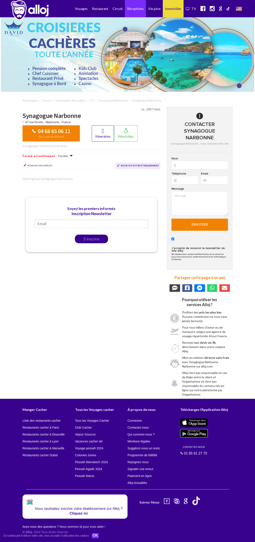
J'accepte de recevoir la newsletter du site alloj (198, 249)
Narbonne (52, 122)
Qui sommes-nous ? (141, 434)
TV (191, 8)
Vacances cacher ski (89, 441)
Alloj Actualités (137, 483)
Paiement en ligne (140, 476)
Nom (174, 158)
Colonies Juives (85, 455)
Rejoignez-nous (138, 462)
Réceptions (135, 8)
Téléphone (178, 173)
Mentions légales (139, 441)
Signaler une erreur (140, 469)
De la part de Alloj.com (51, 137)
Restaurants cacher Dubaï (40, 455)
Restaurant (100, 8)
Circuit (118, 8)
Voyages (81, 8)
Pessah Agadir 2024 (88, 469)
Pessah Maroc (84, 476)
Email (204, 173)
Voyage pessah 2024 (89, 448)
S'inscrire (91, 239)
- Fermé (48, 156)
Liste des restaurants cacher (42, 420)
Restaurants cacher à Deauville (44, 434)
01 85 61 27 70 (194, 450)
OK (95, 535)
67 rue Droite (34, 122)
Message (177, 189)
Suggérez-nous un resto (144, 448)
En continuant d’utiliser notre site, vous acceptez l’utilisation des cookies (46, 535)
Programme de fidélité (142, 455)
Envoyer (200, 225)
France (66, 122)
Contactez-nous (138, 427)
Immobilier (173, 8)
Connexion (135, 420)
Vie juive (154, 8)
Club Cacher (83, 427)
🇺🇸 (239, 8)
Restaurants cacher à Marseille (43, 448)
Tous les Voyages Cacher (92, 420)
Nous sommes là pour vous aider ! (82, 526)
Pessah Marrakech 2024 (91, 462)
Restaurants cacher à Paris (41, 427)
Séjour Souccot (85, 434)
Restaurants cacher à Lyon (41, 441)
